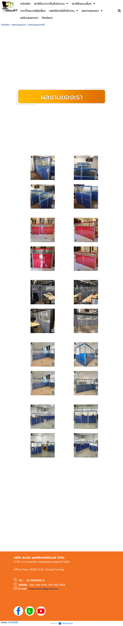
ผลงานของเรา (19, 24)
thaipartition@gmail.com (43, 589)
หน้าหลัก (5, 24)
